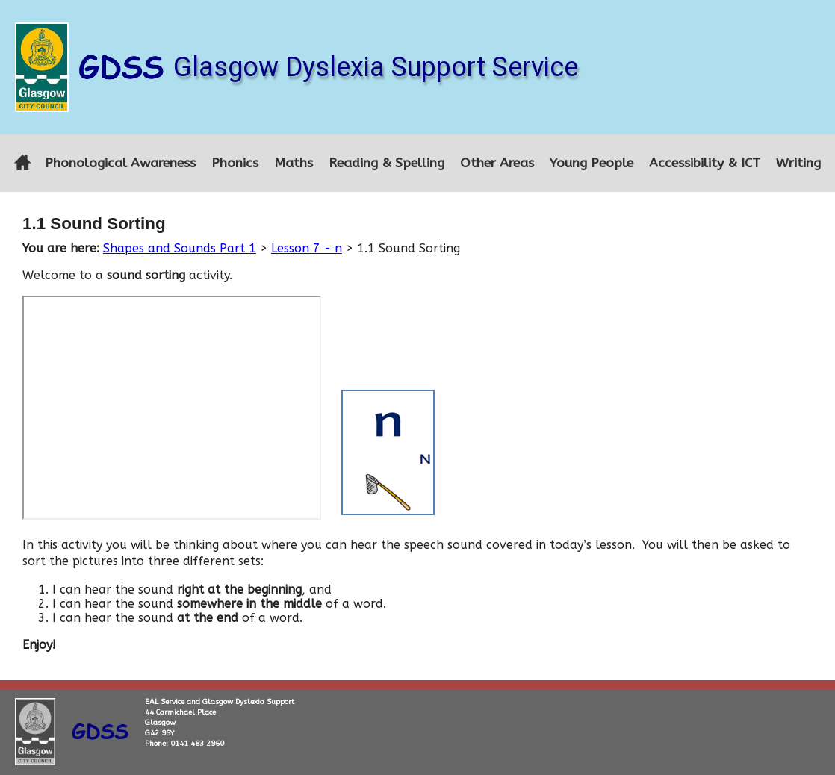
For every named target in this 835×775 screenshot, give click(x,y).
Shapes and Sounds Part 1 (179, 248)
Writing (798, 163)
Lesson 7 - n (306, 248)
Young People (591, 163)
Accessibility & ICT (704, 163)
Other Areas (497, 163)
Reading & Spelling (386, 163)
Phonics (234, 163)
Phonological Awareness (120, 163)
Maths (293, 163)
